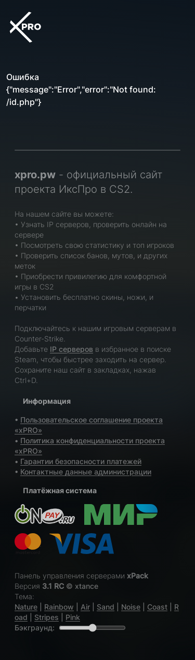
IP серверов (71, 349)
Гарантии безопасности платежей (80, 461)
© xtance (82, 586)
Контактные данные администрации (85, 471)
